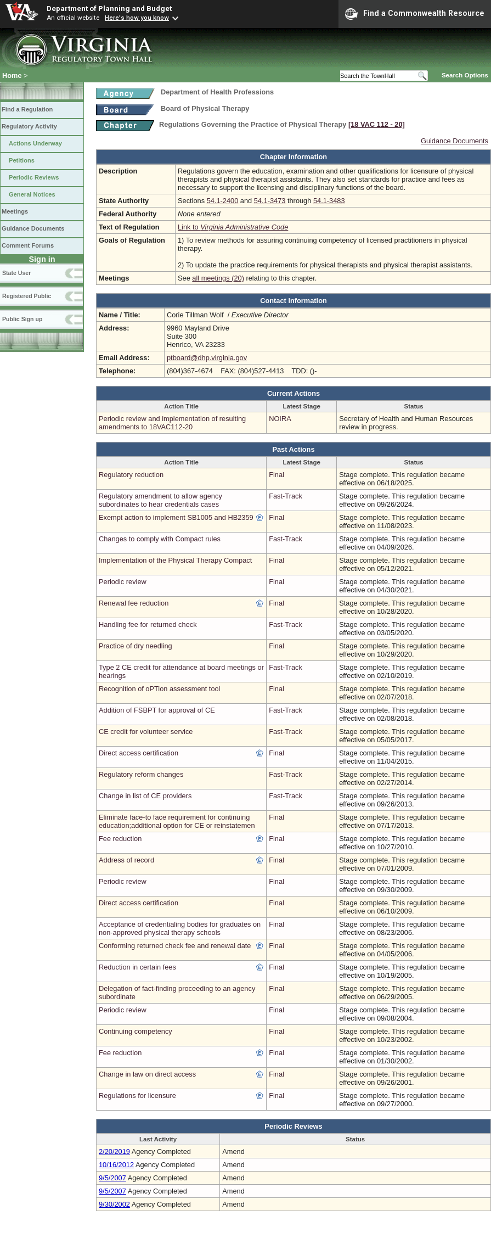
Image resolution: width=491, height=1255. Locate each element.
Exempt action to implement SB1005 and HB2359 (176, 517)
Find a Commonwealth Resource (414, 13)
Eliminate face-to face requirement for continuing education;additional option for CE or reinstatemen (177, 821)
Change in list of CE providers (145, 796)
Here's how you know (137, 17)
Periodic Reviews (34, 177)
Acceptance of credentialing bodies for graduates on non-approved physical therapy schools (180, 928)
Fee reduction (120, 838)
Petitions (22, 160)
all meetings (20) (218, 278)
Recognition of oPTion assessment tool (159, 689)
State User (16, 273)
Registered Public (26, 296)
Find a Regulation (27, 109)
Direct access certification (138, 753)
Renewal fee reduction (133, 603)
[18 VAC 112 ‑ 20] (376, 124)
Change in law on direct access (147, 1074)
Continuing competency (135, 1031)
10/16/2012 (116, 1165)
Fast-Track (285, 496)
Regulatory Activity (29, 126)
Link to (233, 227)
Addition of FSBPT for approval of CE (157, 710)
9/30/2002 (114, 1204)
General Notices (32, 194)
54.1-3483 (329, 201)
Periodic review (122, 582)
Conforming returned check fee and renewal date (175, 946)
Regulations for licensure (137, 1095)
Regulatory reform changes (141, 774)
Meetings (15, 211)
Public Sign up (22, 319)
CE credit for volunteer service (146, 731)
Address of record (126, 860)
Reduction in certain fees (137, 967)
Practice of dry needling (135, 646)
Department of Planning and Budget (109, 8)
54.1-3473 (270, 201)
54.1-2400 (223, 201)
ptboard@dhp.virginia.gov (207, 358)
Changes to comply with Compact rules (160, 539)
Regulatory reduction (131, 474)
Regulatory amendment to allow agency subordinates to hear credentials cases (160, 500)
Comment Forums (28, 245)
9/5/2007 (112, 1178)
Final (276, 474)
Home (12, 75)
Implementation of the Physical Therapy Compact (175, 560)
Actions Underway (35, 143)
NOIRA (280, 418)
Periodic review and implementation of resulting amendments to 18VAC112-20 (172, 422)
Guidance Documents (33, 228)
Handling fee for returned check (148, 624)
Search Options (465, 75)
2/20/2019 (114, 1151)
